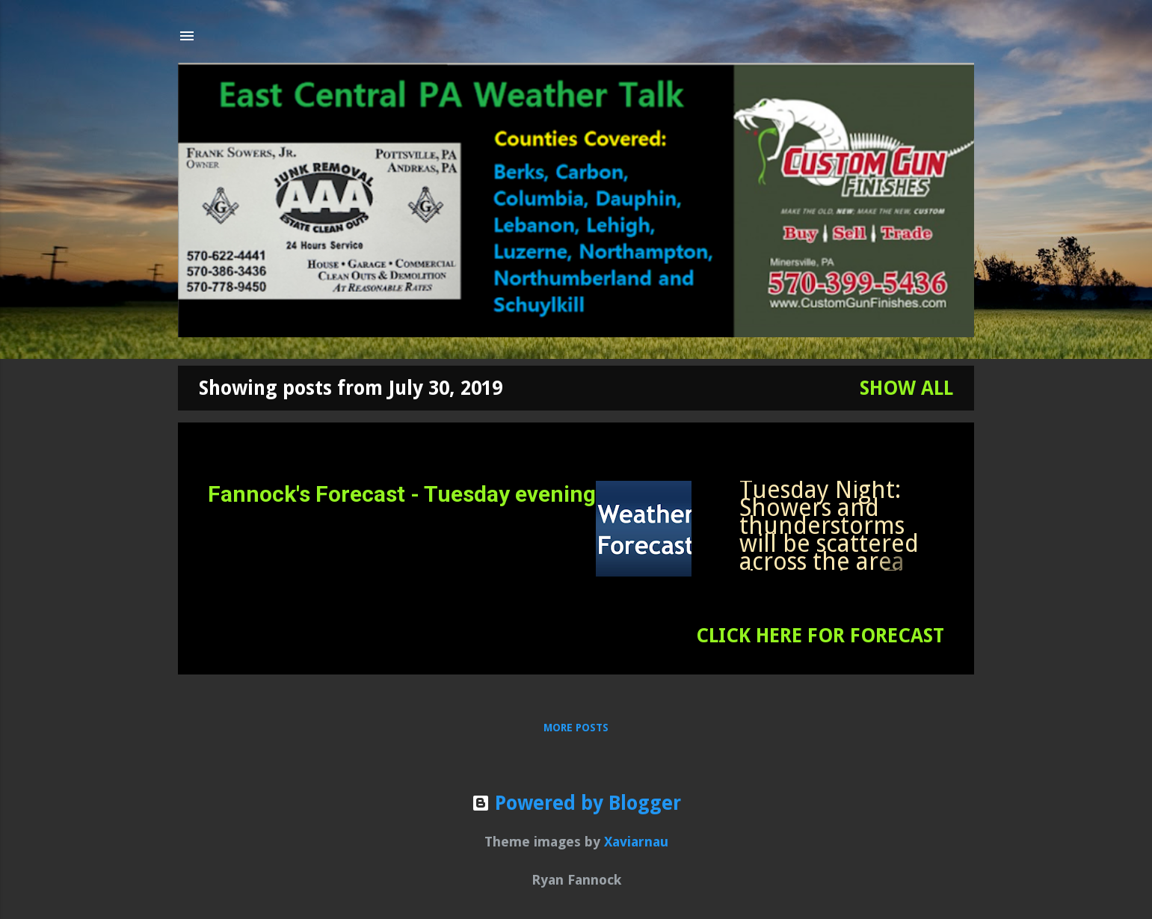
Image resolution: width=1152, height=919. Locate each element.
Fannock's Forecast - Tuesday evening (402, 494)
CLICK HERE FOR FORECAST (820, 635)
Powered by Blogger (576, 803)
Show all (906, 388)
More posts (576, 728)
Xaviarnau (636, 841)
